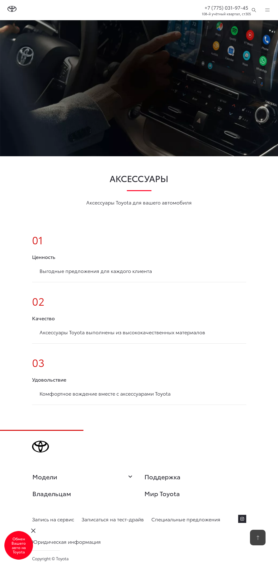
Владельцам (51, 493)
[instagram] (242, 519)
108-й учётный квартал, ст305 (226, 13)
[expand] (267, 10)
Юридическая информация (66, 541)
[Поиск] (254, 10)
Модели (83, 477)
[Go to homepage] (11, 10)
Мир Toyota (162, 493)
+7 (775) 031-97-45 (226, 7)
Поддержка (162, 476)
